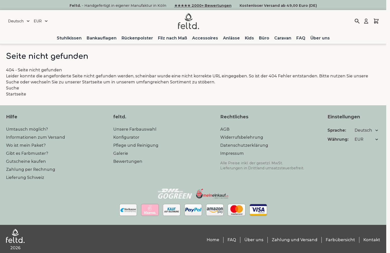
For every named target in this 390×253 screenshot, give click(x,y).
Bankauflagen (102, 38)
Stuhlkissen (69, 38)
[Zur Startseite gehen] (188, 21)
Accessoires (205, 38)
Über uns (320, 38)
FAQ (300, 38)
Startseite (92, 82)
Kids (249, 38)
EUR (41, 21)
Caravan (282, 38)
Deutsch (19, 21)
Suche (12, 82)
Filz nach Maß (172, 38)
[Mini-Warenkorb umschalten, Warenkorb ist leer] (376, 21)
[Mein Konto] (366, 21)
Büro (264, 38)
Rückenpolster (137, 38)
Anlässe (231, 38)
